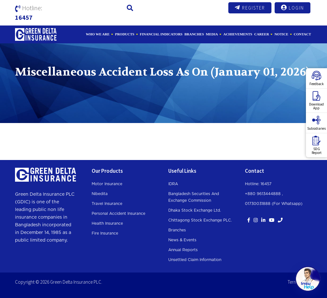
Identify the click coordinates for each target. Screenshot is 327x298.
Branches (194, 34)
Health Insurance (107, 223)
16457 (24, 17)
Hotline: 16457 (258, 184)
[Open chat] (308, 279)
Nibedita (100, 194)
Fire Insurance (105, 233)
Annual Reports (183, 250)
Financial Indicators (161, 34)
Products (124, 34)
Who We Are (98, 34)
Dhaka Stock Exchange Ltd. (194, 210)
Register (250, 7)
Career (261, 34)
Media (212, 34)
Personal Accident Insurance (118, 213)
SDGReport (317, 145)
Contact (302, 34)
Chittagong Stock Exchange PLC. (200, 220)
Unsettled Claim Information (194, 260)
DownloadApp (316, 100)
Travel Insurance (107, 204)
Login (292, 7)
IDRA (173, 184)
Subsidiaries (316, 123)
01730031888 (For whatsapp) (273, 204)
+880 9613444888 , (264, 194)
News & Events (182, 240)
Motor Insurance (107, 184)
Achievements (237, 34)
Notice (281, 34)
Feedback (316, 78)
